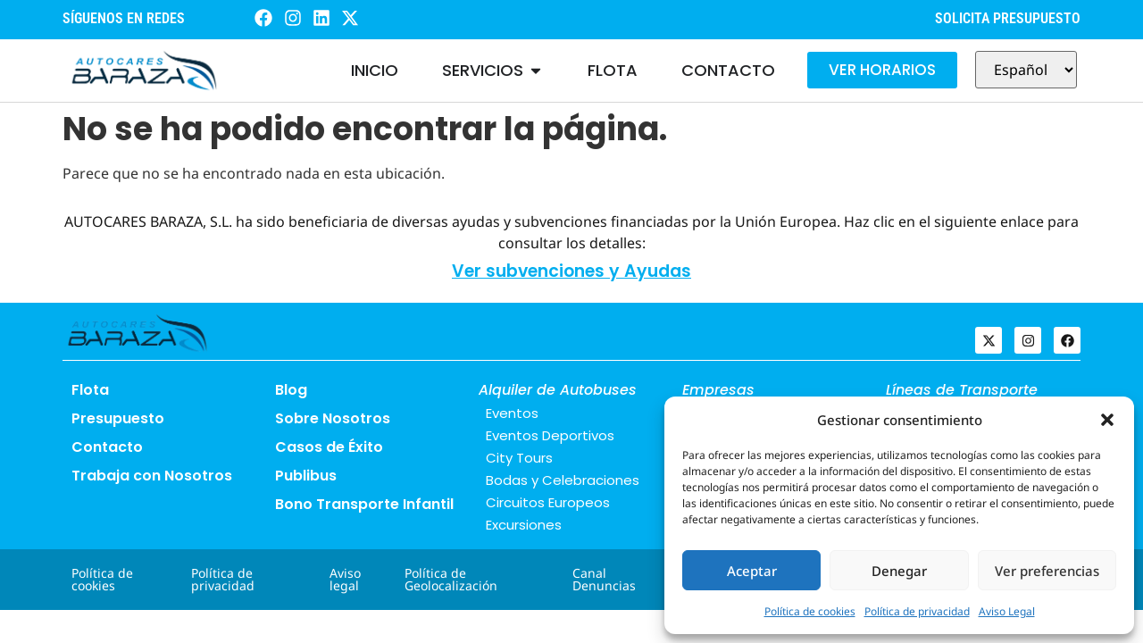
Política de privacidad (917, 611)
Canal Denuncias (604, 579)
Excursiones (524, 524)
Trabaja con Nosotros (151, 475)
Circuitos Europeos (548, 502)
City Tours (519, 457)
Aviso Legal (1007, 611)
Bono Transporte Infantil (364, 504)
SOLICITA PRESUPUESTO (1007, 18)
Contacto (107, 447)
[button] (1107, 420)
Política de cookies (809, 611)
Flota (90, 390)
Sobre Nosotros (332, 418)
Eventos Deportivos (550, 435)
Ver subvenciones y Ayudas (571, 271)
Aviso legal (345, 579)
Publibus (306, 475)
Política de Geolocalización (451, 579)
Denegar (899, 571)
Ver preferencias (1047, 571)
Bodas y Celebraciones (562, 480)
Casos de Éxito (329, 447)
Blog (291, 390)
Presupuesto (117, 418)
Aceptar (752, 571)
